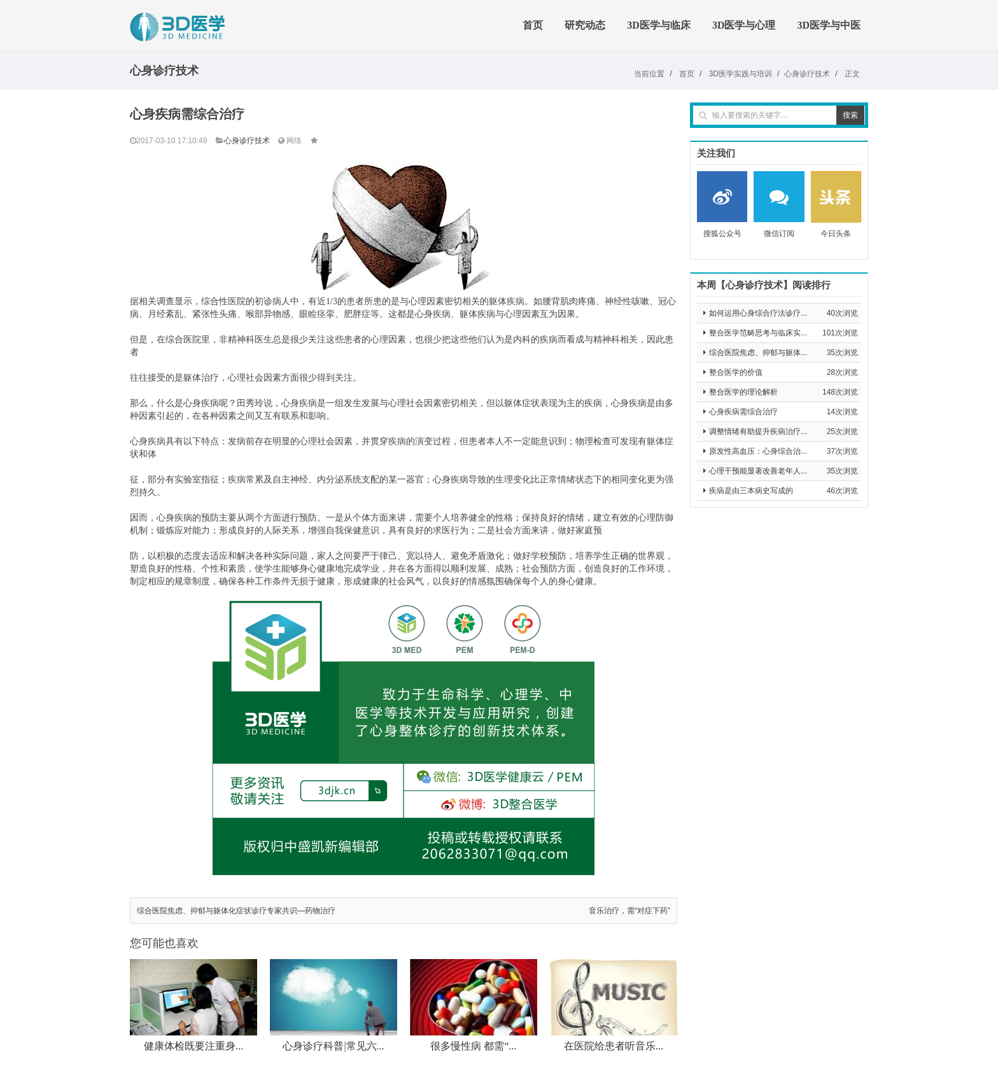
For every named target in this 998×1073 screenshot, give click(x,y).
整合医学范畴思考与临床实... (758, 332)
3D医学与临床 (659, 25)
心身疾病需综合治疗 (743, 411)
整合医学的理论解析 (743, 392)
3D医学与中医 (829, 25)
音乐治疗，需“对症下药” (629, 910)
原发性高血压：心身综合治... (758, 451)
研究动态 (585, 25)
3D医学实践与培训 (740, 73)
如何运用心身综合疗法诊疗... (758, 313)
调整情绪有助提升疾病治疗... (758, 431)
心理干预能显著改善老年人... (758, 470)
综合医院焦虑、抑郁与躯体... (758, 352)
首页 (533, 25)
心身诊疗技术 (807, 73)
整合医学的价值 (736, 372)
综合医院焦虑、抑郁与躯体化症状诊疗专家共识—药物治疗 (236, 910)
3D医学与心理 (744, 25)
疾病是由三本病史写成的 (751, 490)
